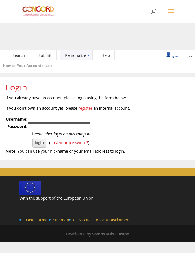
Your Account (29, 65)
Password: (17, 126)
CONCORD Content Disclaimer (101, 219)
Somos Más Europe (110, 234)
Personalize (75, 55)
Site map (61, 219)
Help (105, 55)
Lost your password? (69, 142)
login (188, 56)
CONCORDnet (36, 219)
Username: (16, 119)
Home (8, 65)
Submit (44, 55)
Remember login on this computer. (64, 134)
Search (18, 55)
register (85, 108)
